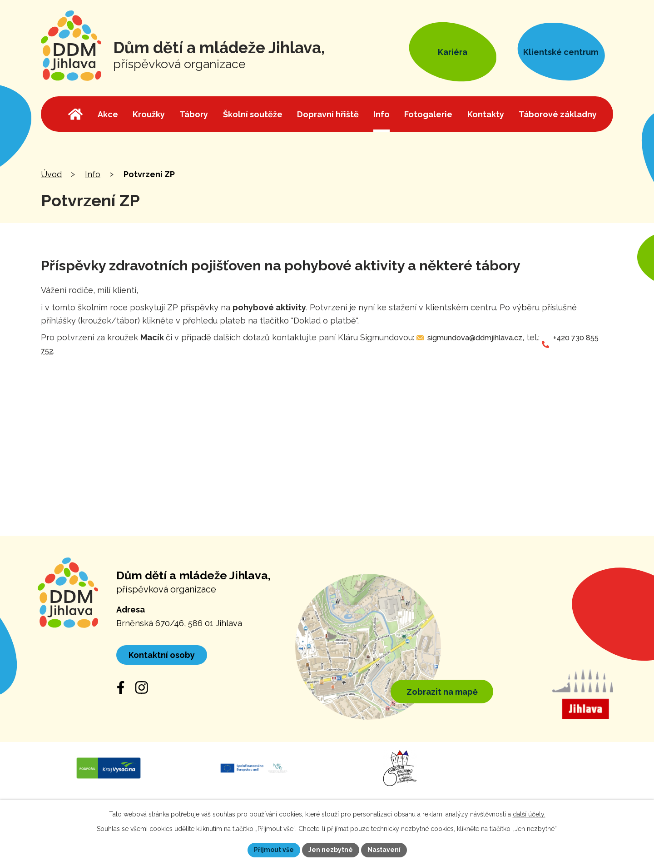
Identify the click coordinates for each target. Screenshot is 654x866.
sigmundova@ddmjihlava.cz (474, 337)
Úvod (51, 174)
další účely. (529, 814)
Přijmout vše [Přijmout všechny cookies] (274, 849)
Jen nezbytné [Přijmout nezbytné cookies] (330, 849)
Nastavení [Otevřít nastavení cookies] (384, 849)
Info (92, 174)
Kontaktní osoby (162, 655)
